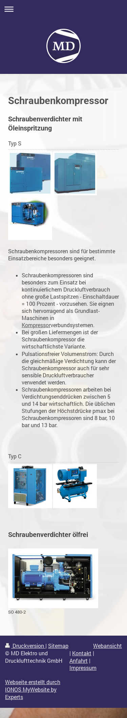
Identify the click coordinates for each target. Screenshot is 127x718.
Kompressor (36, 325)
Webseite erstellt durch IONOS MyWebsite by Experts (32, 689)
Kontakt (81, 653)
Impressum (83, 667)
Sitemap (58, 645)
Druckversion (25, 645)
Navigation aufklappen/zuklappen (63, 9)
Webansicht (107, 645)
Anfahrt (78, 660)
